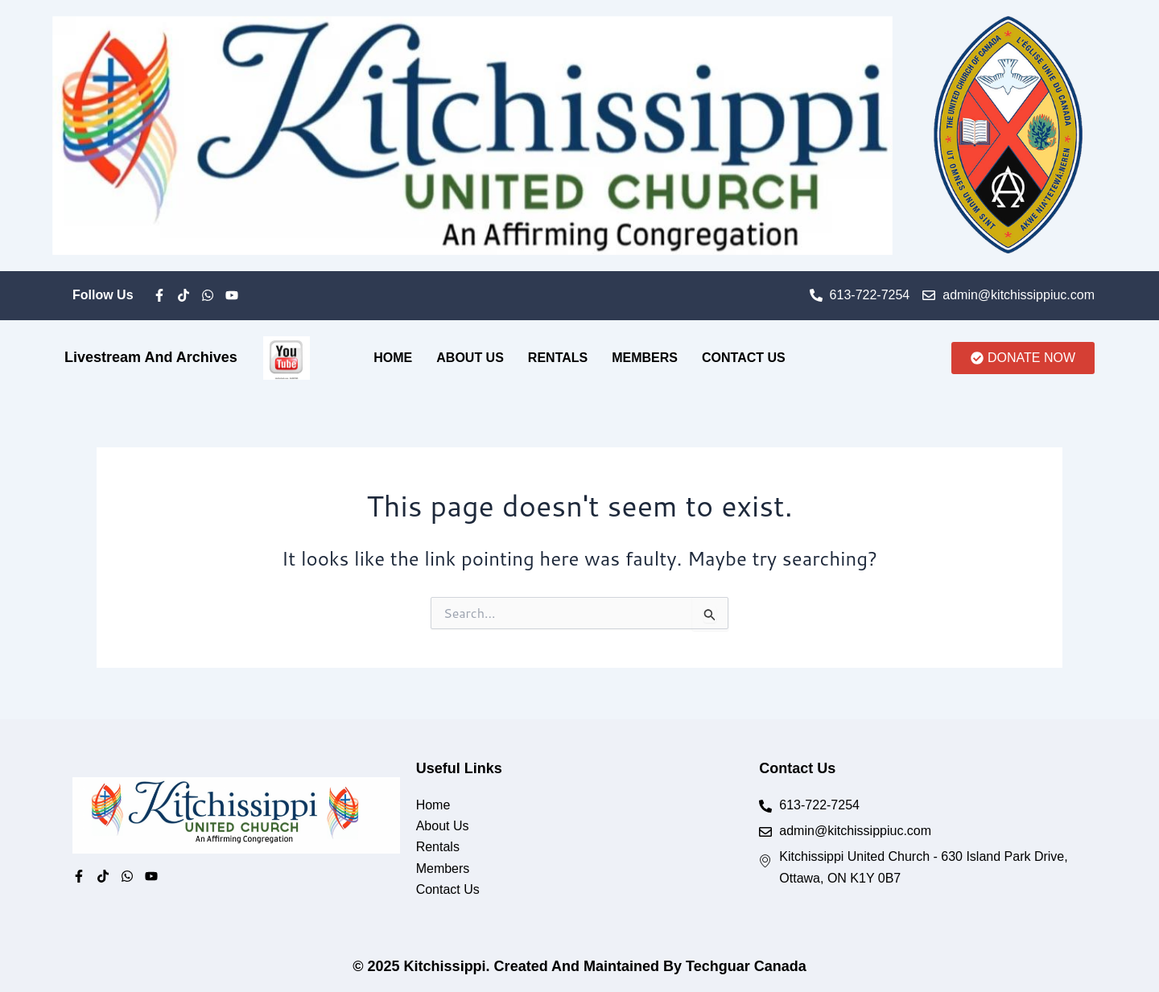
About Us (470, 357)
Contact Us (744, 357)
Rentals (558, 357)
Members (645, 357)
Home (392, 357)
